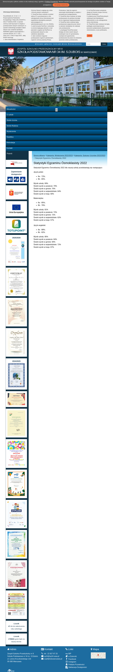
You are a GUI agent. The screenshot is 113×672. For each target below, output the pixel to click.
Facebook (70, 659)
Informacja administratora (75, 44)
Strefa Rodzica (12, 126)
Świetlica (10, 137)
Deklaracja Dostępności (76, 667)
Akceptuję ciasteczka (61, 5)
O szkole (10, 115)
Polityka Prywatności (74, 664)
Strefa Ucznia (12, 120)
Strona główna (39, 44)
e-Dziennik (71, 656)
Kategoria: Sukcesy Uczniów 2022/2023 (89, 155)
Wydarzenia (11, 131)
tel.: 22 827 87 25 (49, 654)
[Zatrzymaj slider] (56, 110)
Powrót (9, 153)
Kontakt (9, 148)
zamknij (89, 35)
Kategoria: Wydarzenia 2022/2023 (59, 155)
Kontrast (64, 44)
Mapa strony (48, 44)
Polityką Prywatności (51, 1)
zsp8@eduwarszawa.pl (51, 659)
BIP (68, 654)
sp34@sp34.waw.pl (50, 656)
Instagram (70, 662)
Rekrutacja (11, 142)
